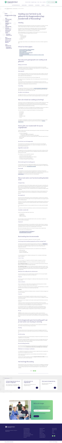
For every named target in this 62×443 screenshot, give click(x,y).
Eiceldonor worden (42, 433)
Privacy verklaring (7, 441)
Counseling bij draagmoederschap (9, 35)
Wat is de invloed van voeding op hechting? (25, 50)
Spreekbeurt (44, 2)
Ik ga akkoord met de (40, 413)
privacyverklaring (43, 413)
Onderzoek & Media (28, 2)
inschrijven (36, 416)
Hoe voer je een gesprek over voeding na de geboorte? (26, 49)
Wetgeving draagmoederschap (27, 433)
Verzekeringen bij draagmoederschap (9, 48)
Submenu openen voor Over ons (49, 5)
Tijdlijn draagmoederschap (8, 26)
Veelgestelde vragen (34, 2)
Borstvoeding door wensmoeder (31, 166)
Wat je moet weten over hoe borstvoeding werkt (25, 52)
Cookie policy (11, 441)
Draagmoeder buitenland (27, 432)
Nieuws (41, 2)
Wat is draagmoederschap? (8, 19)
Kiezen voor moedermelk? (22, 51)
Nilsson (56, 441)
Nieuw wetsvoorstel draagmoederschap (28, 434)
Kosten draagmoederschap (8, 45)
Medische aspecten (15, 8)
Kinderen (43, 5)
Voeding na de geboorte (8, 42)
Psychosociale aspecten (7, 32)
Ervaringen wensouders (42, 434)
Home (5, 8)
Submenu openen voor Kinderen (44, 5)
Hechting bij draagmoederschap (8, 28)
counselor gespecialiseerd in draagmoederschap (40, 88)
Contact (38, 2)
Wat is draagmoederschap (27, 429)
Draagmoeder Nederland (7, 21)
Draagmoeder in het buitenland (8, 24)
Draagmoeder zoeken (42, 428)
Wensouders (25, 437)
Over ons (47, 5)
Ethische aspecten (8, 30)
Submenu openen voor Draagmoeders (33, 5)
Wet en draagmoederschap (8, 38)
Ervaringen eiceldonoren (42, 437)
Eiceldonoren (37, 5)
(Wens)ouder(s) (24, 5)
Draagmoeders (31, 5)
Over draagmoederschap (16, 5)
